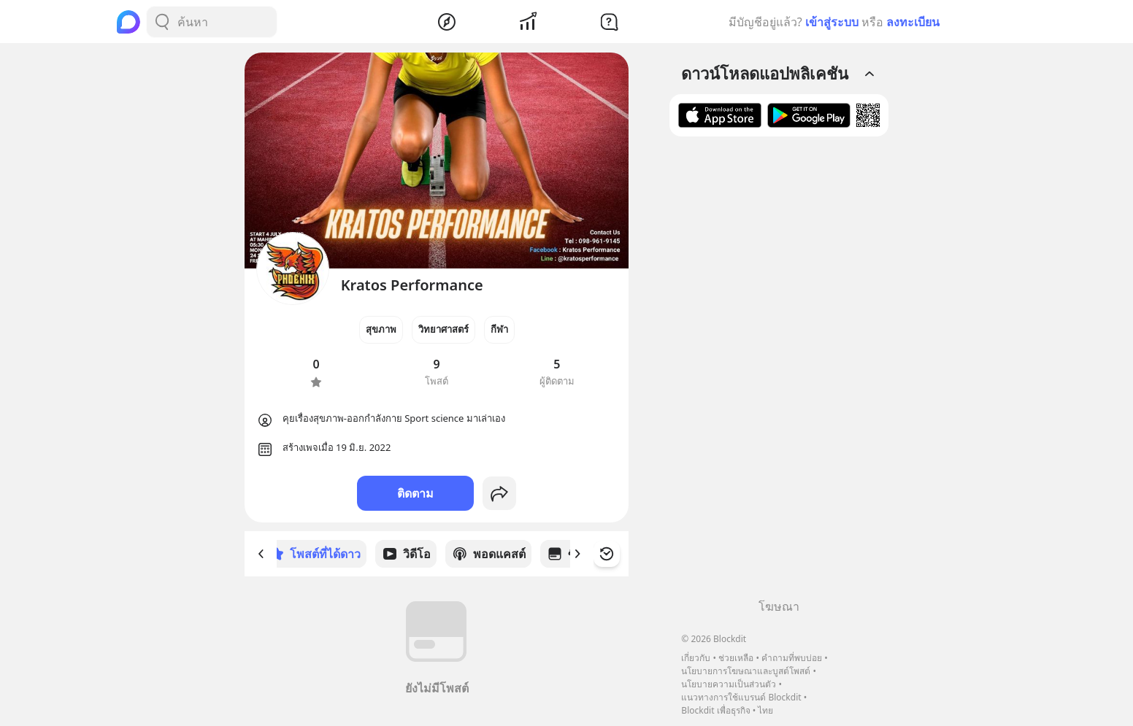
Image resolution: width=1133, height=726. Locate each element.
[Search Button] (162, 22)
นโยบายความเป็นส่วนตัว (728, 684)
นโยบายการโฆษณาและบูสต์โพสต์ (745, 671)
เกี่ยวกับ (695, 658)
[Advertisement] (778, 373)
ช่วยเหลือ (735, 658)
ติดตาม (415, 493)
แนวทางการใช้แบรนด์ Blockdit (741, 697)
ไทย (765, 710)
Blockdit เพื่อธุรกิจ (715, 710)
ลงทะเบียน (913, 22)
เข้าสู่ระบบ (832, 22)
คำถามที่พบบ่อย (791, 658)
